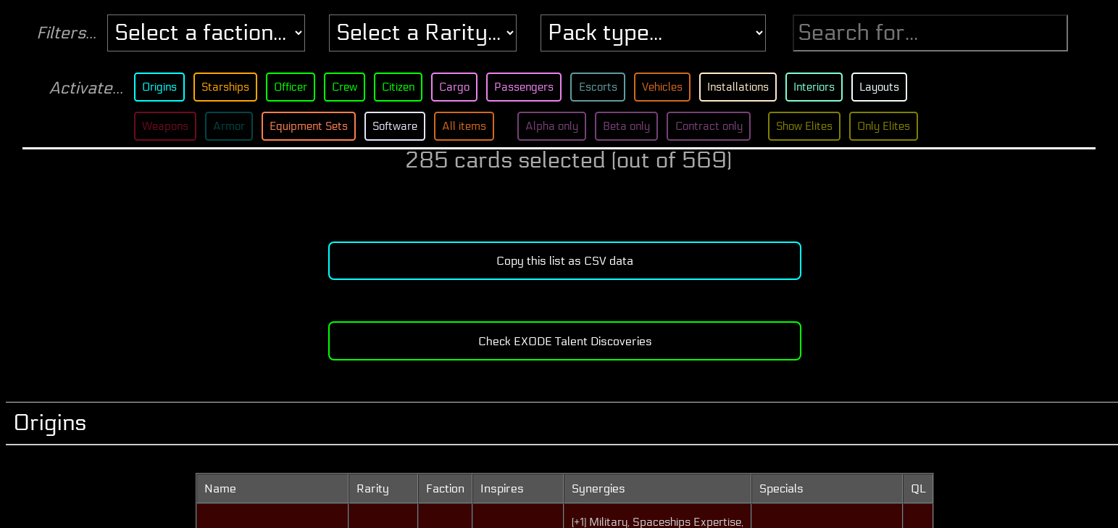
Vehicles (668, 87)
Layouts (890, 87)
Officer (292, 87)
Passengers (528, 87)
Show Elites (817, 126)
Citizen (400, 87)
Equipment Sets (310, 126)
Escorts (603, 87)
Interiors (824, 87)
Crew (346, 87)
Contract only (718, 126)
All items (469, 126)
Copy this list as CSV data (564, 261)
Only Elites (898, 126)
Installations (745, 87)
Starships (225, 87)
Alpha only (557, 126)
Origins (158, 87)
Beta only (634, 126)
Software (398, 126)
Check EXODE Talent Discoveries (565, 341)
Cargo (457, 87)
